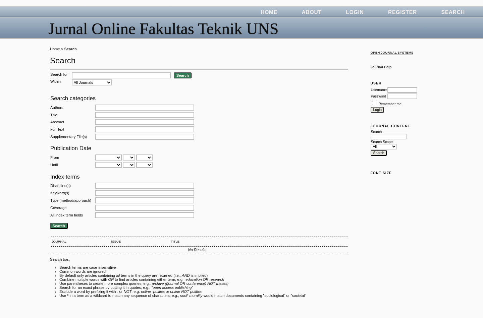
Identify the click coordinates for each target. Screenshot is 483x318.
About (312, 12)
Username (379, 90)
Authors (56, 108)
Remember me (389, 104)
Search (453, 12)
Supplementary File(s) (68, 137)
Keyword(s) (59, 193)
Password (378, 96)
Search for (59, 74)
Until (54, 165)
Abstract (57, 122)
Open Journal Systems (391, 52)
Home (269, 12)
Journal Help (380, 67)
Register (402, 12)
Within (55, 81)
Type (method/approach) (70, 200)
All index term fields (66, 215)
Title (53, 115)
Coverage (58, 208)
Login (355, 12)
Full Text (57, 129)
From (54, 157)
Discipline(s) (60, 186)
